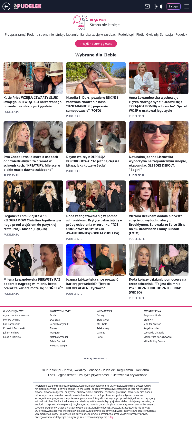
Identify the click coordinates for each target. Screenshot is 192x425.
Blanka (53, 328)
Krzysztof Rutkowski (14, 328)
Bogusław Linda (152, 315)
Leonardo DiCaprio (154, 332)
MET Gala (102, 324)
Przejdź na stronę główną (96, 43)
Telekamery (103, 328)
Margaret (55, 332)
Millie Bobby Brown (154, 341)
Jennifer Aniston (152, 324)
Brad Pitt (148, 319)
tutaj (110, 417)
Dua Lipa (55, 319)
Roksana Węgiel (58, 345)
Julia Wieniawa (11, 332)
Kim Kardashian (11, 324)
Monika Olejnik (11, 319)
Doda (53, 315)
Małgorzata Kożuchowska (158, 337)
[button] (187, 6)
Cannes (101, 332)
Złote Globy (103, 319)
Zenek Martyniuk (59, 324)
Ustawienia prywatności (129, 375)
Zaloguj (173, 6)
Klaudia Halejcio (12, 337)
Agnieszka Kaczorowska (16, 315)
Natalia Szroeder (59, 337)
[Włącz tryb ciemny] (158, 6)
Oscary (100, 315)
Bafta (100, 337)
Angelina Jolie (151, 328)
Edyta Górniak (57, 341)
